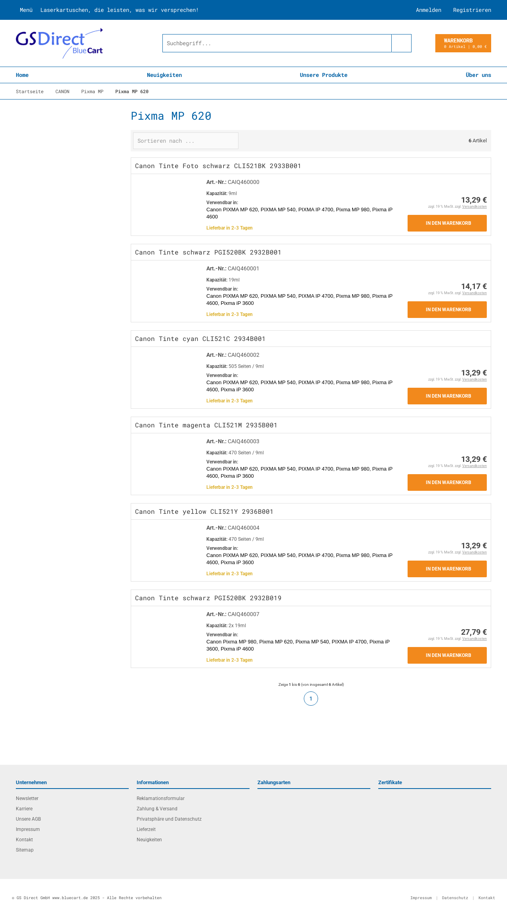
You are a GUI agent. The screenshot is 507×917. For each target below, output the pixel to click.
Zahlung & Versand (157, 809)
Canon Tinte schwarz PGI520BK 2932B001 (208, 252)
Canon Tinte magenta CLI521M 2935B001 (206, 425)
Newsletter (27, 798)
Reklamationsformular (161, 798)
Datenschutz (455, 897)
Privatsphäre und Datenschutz (169, 819)
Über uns (478, 74)
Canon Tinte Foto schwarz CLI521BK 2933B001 (218, 165)
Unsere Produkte (323, 74)
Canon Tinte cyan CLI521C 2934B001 (200, 338)
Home (22, 74)
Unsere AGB (28, 819)
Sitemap (25, 850)
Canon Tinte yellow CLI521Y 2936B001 (204, 511)
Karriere (24, 809)
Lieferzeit (146, 829)
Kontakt (24, 839)
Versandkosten (474, 207)
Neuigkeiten (164, 74)
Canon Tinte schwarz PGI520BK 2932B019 (208, 597)
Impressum (28, 829)
